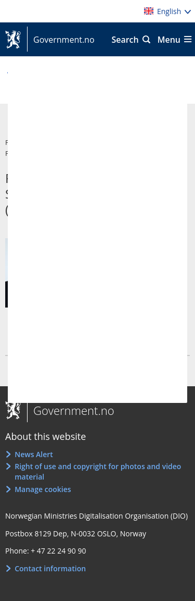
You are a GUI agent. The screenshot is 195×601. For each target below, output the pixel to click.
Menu (169, 39)
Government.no (61, 39)
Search (124, 39)
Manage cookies (43, 489)
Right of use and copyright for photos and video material (98, 471)
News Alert (34, 454)
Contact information (50, 568)
